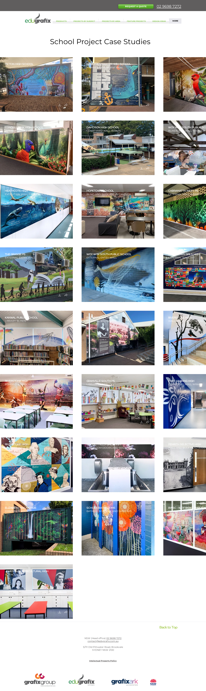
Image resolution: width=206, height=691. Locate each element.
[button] (136, 6)
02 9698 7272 (169, 6)
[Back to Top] (168, 627)
